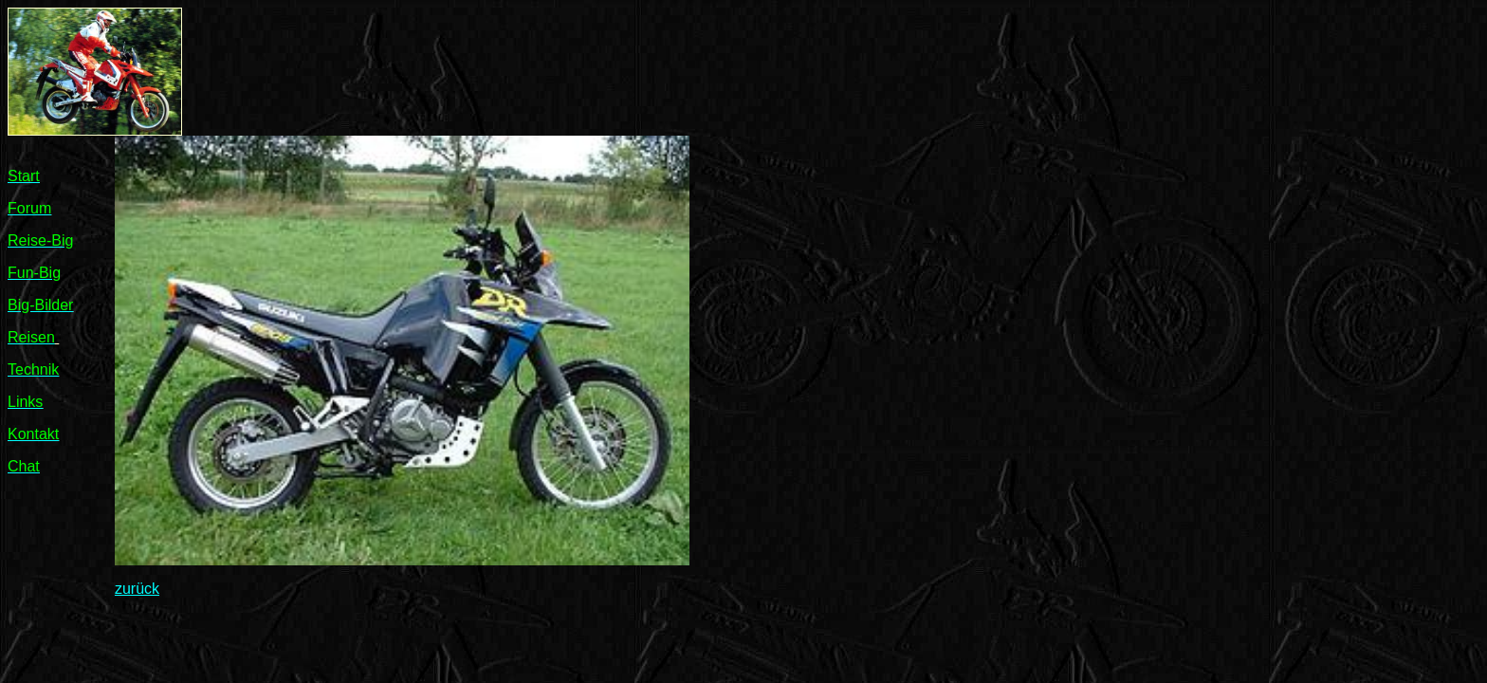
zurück (137, 589)
